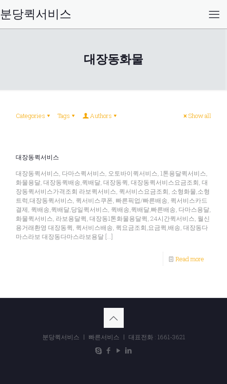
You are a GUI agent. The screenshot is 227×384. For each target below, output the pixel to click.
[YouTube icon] (118, 350)
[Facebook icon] (108, 350)
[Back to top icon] (114, 318)
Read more (190, 259)
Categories (33, 115)
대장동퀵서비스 (37, 157)
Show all (196, 115)
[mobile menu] (214, 14)
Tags (67, 115)
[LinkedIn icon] (128, 350)
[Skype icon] (98, 350)
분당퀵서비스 (35, 14)
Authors (100, 115)
